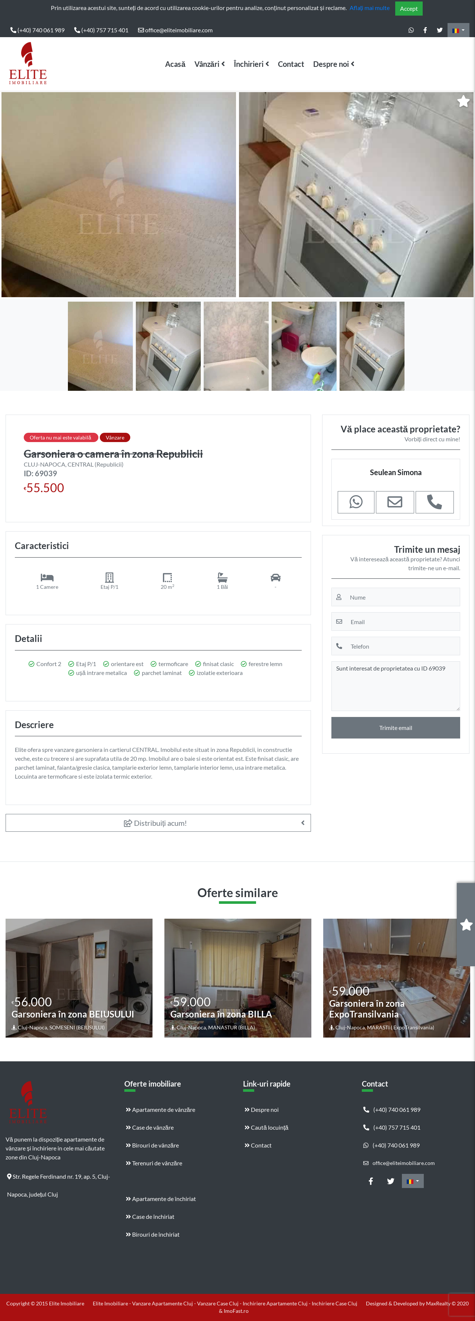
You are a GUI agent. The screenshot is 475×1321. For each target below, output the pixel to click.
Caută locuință (266, 1127)
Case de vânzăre (150, 1127)
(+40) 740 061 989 (37, 29)
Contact (291, 63)
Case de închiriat (150, 1216)
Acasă (175, 63)
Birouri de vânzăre (152, 1145)
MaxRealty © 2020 (447, 1303)
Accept (409, 8)
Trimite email (395, 727)
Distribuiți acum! (155, 822)
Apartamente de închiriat (161, 1198)
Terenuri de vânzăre (154, 1162)
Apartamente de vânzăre (160, 1109)
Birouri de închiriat (153, 1234)
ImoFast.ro (236, 1311)
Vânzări (206, 63)
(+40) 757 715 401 (101, 29)
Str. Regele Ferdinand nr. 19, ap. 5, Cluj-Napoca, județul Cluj (58, 1179)
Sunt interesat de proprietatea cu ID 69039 (396, 686)
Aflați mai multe (370, 7)
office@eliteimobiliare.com (175, 29)
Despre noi (331, 63)
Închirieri (248, 63)
